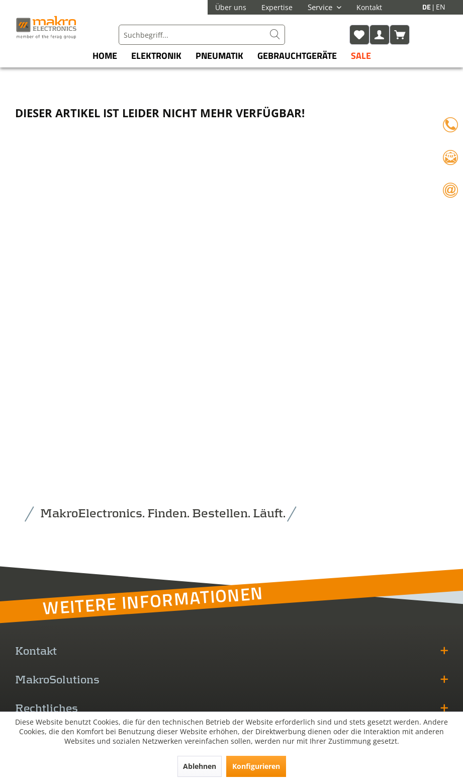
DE (427, 7)
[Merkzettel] (359, 35)
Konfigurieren (256, 766)
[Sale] (361, 55)
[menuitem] (202, 35)
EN (440, 7)
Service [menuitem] (321, 7)
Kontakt (369, 7)
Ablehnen (199, 766)
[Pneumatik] (219, 55)
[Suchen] (275, 35)
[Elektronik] (156, 55)
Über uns (230, 7)
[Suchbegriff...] (202, 35)
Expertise (277, 7)
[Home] (104, 55)
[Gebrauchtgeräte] (297, 55)
